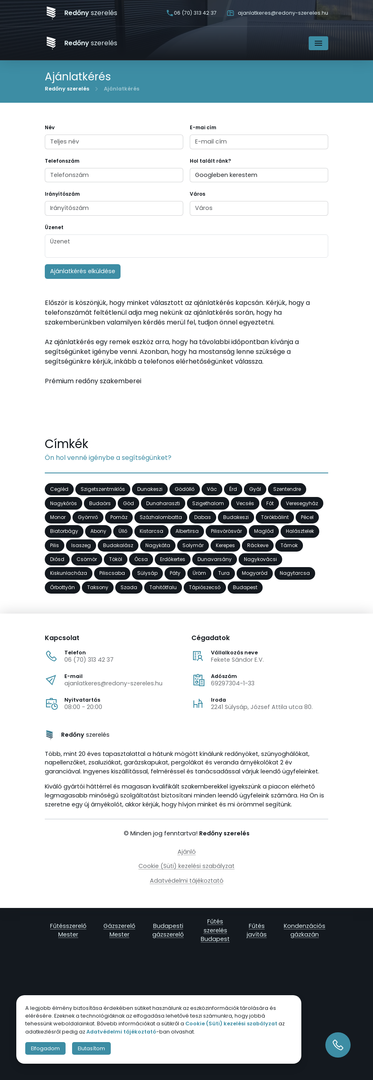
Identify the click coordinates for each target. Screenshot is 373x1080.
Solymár (193, 545)
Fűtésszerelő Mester (68, 930)
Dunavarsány (214, 559)
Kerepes (225, 545)
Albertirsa (187, 531)
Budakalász (118, 545)
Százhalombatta (161, 517)
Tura (224, 573)
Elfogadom (45, 1048)
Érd (233, 489)
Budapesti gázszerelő (168, 930)
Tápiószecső (205, 587)
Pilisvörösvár (226, 531)
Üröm (199, 573)
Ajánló (187, 852)
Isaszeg (81, 545)
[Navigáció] (318, 43)
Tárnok (289, 545)
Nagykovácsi (260, 559)
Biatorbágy (64, 531)
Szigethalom (208, 503)
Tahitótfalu (163, 587)
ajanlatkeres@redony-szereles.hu (113, 683)
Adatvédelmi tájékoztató (187, 881)
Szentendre (287, 489)
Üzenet (54, 227)
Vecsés (245, 503)
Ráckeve (257, 545)
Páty (175, 573)
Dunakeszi (149, 489)
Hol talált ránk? (210, 160)
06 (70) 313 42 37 (89, 659)
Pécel (307, 517)
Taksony (97, 587)
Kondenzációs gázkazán (304, 930)
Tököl (115, 559)
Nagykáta (157, 545)
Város (197, 193)
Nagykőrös (63, 503)
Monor (58, 517)
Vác (212, 489)
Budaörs (100, 503)
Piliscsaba (112, 573)
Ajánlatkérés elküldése (82, 271)
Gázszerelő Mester (119, 930)
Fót (270, 503)
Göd (128, 503)
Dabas (202, 517)
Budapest (245, 587)
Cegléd (59, 489)
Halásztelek (300, 531)
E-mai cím (203, 127)
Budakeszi (236, 517)
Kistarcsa (151, 531)
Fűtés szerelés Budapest (215, 930)
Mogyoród (255, 573)
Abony (98, 531)
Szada (129, 587)
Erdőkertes (172, 559)
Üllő (122, 531)
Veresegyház (302, 503)
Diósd (57, 559)
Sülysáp (147, 573)
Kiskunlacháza (68, 573)
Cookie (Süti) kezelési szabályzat (186, 866)
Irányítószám (62, 193)
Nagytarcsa (295, 573)
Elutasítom (91, 1048)
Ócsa (141, 559)
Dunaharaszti (163, 503)
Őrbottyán (62, 587)
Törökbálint (275, 517)
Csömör (87, 559)
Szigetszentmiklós (103, 489)
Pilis (54, 545)
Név (50, 127)
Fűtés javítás (257, 930)
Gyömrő (88, 517)
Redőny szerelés (67, 89)
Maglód (264, 531)
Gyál (255, 489)
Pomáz (118, 517)
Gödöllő (185, 489)
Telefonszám (62, 160)
